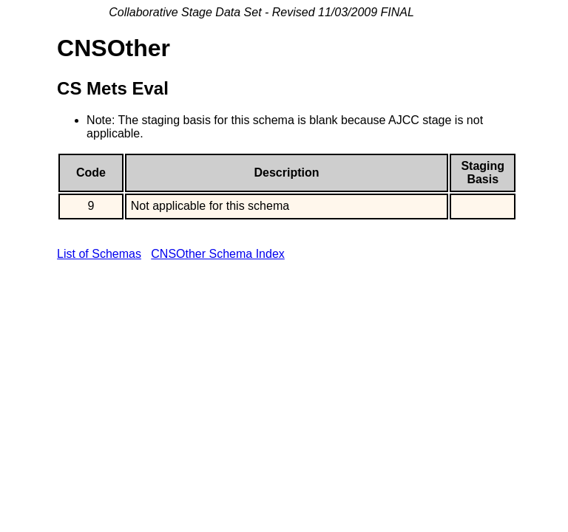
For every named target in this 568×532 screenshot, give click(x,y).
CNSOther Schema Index (218, 254)
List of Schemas (99, 254)
